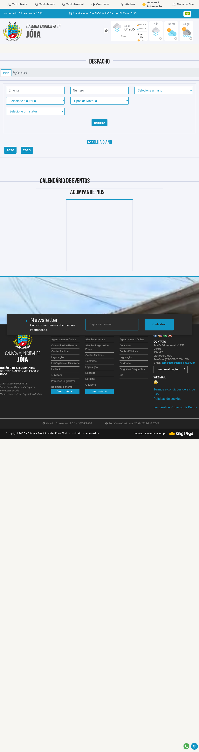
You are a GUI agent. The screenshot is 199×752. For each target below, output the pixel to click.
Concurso (125, 345)
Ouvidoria (56, 375)
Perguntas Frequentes (132, 369)
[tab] (106, 30)
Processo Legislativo (63, 381)
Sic (121, 375)
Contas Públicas (60, 351)
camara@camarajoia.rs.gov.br (178, 363)
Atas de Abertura (95, 339)
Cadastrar (159, 324)
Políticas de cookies (167, 399)
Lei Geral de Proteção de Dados (175, 407)
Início (6, 73)
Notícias (90, 379)
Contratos (91, 361)
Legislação (57, 357)
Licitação (56, 369)
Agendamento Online (63, 339)
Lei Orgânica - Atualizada (65, 363)
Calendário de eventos (64, 345)
